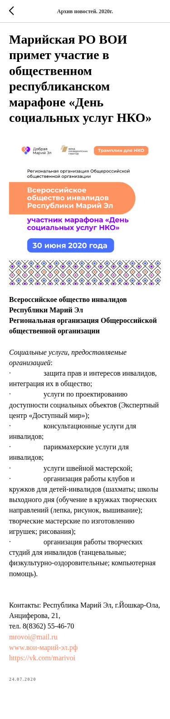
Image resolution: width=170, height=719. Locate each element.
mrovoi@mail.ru (33, 637)
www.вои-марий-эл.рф (43, 647)
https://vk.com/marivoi (42, 658)
